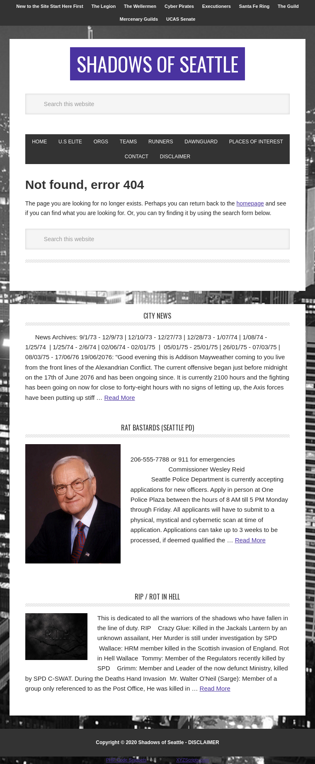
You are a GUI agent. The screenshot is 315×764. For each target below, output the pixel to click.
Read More (119, 397)
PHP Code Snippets (126, 759)
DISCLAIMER (203, 742)
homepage (250, 203)
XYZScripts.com (192, 759)
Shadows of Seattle (157, 63)
